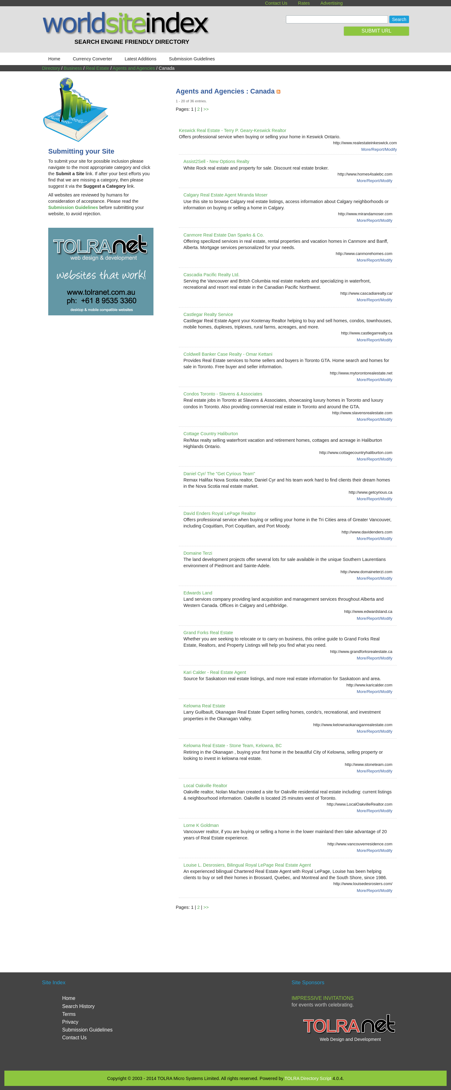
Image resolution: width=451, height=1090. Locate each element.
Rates (304, 3)
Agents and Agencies (134, 68)
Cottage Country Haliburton (211, 433)
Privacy (70, 1022)
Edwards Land (198, 592)
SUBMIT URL (376, 30)
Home (54, 58)
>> (206, 109)
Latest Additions (141, 58)
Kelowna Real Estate (205, 705)
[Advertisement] (290, 934)
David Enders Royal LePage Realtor (220, 513)
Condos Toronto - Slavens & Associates (223, 393)
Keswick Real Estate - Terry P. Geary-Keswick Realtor (232, 130)
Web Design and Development (350, 1039)
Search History (78, 1006)
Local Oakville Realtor (205, 785)
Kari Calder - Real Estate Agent (215, 672)
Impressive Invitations (323, 998)
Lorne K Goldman (201, 825)
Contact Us (276, 3)
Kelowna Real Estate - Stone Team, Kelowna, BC (233, 745)
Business (73, 68)
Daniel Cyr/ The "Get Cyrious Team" (219, 473)
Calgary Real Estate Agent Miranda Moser (226, 194)
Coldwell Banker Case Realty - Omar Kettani (228, 354)
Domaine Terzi (198, 553)
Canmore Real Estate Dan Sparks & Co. (224, 234)
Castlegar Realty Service (208, 314)
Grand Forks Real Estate (208, 632)
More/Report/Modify (379, 149)
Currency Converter (92, 58)
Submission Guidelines (192, 58)
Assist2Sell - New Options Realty (216, 161)
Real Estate (97, 68)
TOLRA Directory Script (308, 1078)
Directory (51, 68)
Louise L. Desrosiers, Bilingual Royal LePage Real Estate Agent (247, 865)
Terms (68, 1014)
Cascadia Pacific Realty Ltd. (212, 274)
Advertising (331, 3)
